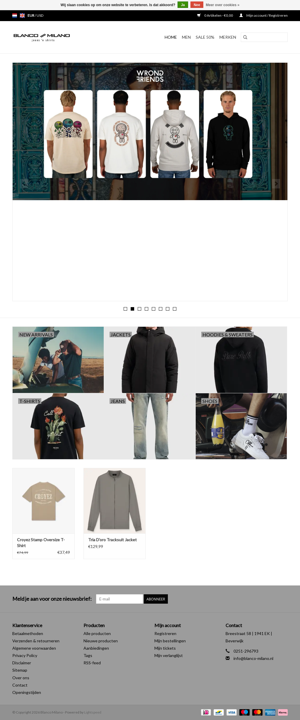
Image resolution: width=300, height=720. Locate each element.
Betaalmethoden (27, 633)
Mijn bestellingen (170, 640)
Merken (227, 37)
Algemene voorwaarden (34, 648)
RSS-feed (92, 662)
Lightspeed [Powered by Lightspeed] (92, 712)
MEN (186, 37)
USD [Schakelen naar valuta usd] (40, 15)
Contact (20, 684)
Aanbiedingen (96, 648)
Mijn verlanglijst (168, 655)
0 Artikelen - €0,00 (215, 15)
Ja (183, 5)
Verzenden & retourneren (35, 640)
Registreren (165, 633)
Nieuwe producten (100, 640)
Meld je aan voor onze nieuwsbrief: (52, 599)
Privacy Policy (24, 655)
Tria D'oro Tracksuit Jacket (112, 539)
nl (14, 15)
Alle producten (97, 633)
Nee (197, 5)
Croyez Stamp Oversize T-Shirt (41, 542)
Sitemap (19, 670)
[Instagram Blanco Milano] (283, 599)
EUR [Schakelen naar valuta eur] (31, 15)
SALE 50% (205, 37)
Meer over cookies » (223, 5)
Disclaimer (21, 662)
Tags (87, 655)
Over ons (20, 677)
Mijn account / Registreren (263, 15)
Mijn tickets (165, 648)
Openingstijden (26, 692)
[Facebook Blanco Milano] (272, 599)
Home (171, 37)
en (22, 15)
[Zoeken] (264, 37)
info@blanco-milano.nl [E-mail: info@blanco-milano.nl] (253, 658)
